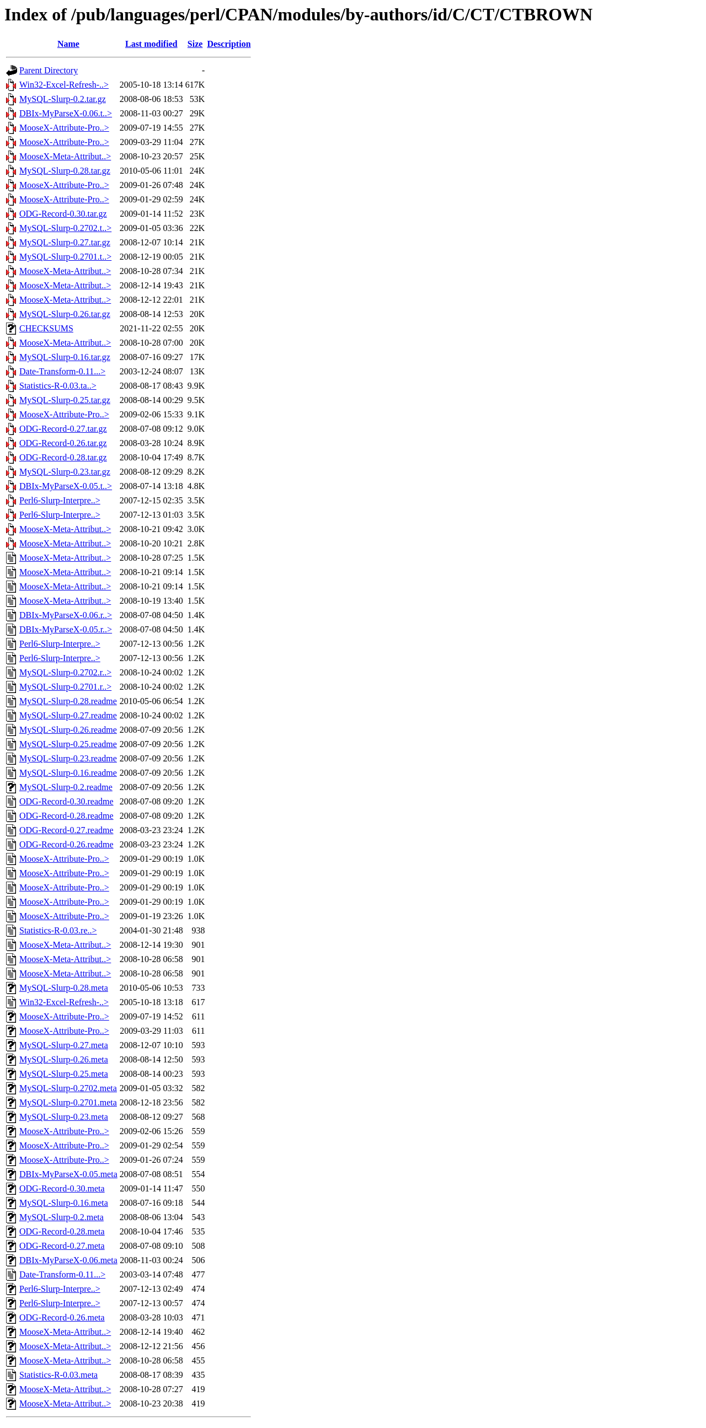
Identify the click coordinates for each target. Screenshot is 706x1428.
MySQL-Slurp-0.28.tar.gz (64, 170)
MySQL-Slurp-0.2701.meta (68, 1102)
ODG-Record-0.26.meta (62, 1317)
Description (228, 44)
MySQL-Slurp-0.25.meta (63, 1073)
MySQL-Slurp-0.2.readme (66, 787)
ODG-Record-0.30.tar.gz (63, 213)
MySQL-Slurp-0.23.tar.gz (64, 471)
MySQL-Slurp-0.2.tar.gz (62, 99)
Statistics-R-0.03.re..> (58, 930)
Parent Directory (48, 70)
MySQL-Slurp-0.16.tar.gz (64, 357)
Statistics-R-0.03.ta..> (58, 385)
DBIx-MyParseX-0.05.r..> (65, 629)
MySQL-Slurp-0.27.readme (68, 715)
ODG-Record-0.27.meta (62, 1245)
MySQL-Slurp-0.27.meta (63, 1045)
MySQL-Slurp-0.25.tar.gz (64, 400)
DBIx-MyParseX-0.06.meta (68, 1260)
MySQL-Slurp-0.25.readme (68, 744)
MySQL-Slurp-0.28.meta (63, 987)
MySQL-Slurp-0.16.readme (68, 772)
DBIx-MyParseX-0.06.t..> (65, 113)
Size (195, 44)
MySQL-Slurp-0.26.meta (63, 1059)
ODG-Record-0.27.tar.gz (63, 428)
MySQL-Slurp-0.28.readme (68, 701)
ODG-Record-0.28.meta (62, 1231)
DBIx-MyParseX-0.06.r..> (65, 615)
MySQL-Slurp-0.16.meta (63, 1202)
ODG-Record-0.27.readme (66, 830)
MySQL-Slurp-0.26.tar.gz (64, 314)
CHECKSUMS (46, 328)
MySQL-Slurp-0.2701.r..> (65, 686)
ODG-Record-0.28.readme (66, 815)
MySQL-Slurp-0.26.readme (68, 729)
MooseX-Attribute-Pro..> (64, 127)
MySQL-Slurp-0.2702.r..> (65, 672)
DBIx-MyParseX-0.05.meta (68, 1174)
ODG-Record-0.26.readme (66, 844)
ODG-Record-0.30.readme (66, 801)
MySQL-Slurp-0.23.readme (68, 758)
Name (68, 44)
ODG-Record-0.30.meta (62, 1188)
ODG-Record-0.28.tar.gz (63, 457)
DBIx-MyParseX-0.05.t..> (65, 486)
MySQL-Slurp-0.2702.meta (68, 1088)
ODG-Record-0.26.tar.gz (63, 443)
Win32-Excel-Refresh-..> (64, 84)
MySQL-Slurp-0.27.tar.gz (64, 242)
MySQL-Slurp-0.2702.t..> (65, 228)
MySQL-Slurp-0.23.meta (63, 1116)
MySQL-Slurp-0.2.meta (61, 1217)
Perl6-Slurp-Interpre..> (59, 500)
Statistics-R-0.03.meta (58, 1374)
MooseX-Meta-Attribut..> (65, 156)
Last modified (151, 44)
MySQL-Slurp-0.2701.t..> (65, 256)
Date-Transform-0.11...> (62, 371)
